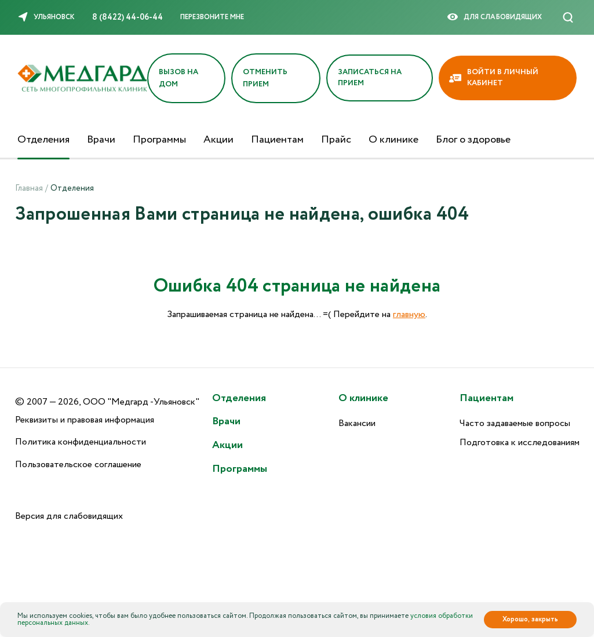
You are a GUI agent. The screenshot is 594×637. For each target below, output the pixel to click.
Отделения (43, 139)
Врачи (101, 139)
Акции (218, 139)
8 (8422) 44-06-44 (127, 17)
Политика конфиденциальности (80, 442)
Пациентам (277, 139)
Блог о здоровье (473, 139)
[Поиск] (568, 17)
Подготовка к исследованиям (520, 442)
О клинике (393, 139)
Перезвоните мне (212, 17)
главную (409, 314)
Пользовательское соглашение (78, 464)
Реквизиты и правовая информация (84, 420)
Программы (159, 139)
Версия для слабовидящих (69, 516)
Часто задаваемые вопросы (515, 423)
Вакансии (357, 423)
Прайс (336, 139)
